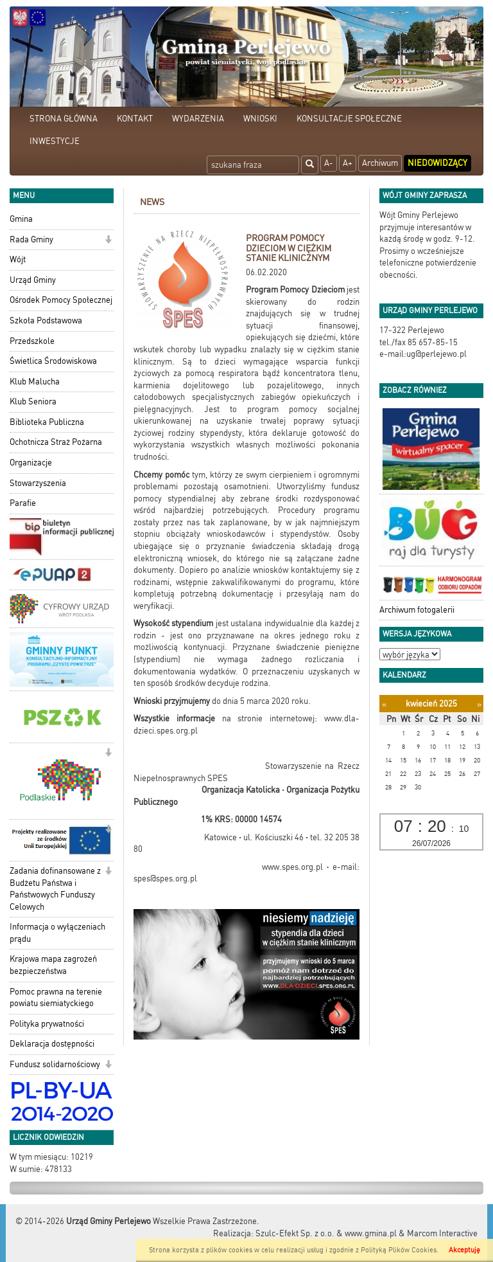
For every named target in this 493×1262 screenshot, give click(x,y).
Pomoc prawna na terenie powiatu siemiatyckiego (56, 998)
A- (328, 163)
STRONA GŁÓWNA (64, 118)
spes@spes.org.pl (165, 878)
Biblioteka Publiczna (47, 422)
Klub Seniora (33, 401)
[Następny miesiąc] (479, 704)
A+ (347, 163)
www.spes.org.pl (292, 867)
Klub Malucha (35, 381)
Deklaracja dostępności (52, 1044)
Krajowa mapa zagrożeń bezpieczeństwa (53, 965)
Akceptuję (464, 1250)
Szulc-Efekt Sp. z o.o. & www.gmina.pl (326, 1233)
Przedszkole (32, 341)
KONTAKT (135, 118)
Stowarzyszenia (38, 483)
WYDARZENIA (198, 118)
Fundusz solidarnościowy (55, 1064)
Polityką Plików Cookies (399, 1250)
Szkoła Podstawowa (46, 320)
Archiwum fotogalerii (416, 610)
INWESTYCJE (55, 141)
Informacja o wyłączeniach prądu (57, 933)
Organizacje (31, 462)
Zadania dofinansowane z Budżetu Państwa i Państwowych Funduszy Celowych (55, 889)
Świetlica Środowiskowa (53, 361)
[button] (108, 240)
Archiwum (380, 163)
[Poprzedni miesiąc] (384, 704)
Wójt (18, 259)
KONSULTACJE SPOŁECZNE (349, 118)
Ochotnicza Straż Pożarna (56, 442)
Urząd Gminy (33, 280)
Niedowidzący (437, 163)
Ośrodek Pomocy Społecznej (61, 300)
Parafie (23, 503)
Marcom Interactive (442, 1233)
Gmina (21, 219)
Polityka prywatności (47, 1024)
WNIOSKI (260, 118)
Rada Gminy (31, 239)
